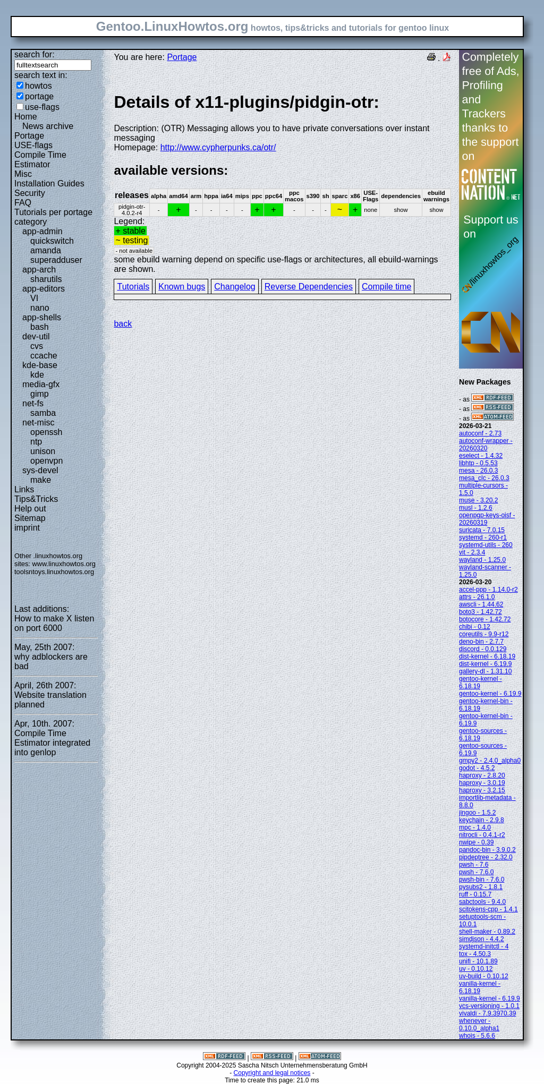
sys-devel (40, 470)
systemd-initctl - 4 (483, 946)
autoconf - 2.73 (480, 433)
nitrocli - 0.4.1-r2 (482, 835)
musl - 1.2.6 (475, 507)
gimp (39, 393)
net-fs (33, 403)
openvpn (46, 460)
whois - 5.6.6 (477, 1035)
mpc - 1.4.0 (475, 827)
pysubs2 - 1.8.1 (481, 887)
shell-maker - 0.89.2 (487, 931)
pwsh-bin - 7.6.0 (481, 879)
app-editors (43, 288)
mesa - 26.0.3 (478, 470)
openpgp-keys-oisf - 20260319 (487, 518)
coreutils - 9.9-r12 (483, 634)
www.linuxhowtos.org (64, 564)
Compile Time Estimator (40, 159)
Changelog (234, 286)
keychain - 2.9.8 (481, 820)
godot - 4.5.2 (477, 768)
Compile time (386, 286)
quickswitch (52, 240)
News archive (47, 126)
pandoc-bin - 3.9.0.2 (487, 849)
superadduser (56, 259)
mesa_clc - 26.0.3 (484, 478)
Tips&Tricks (36, 498)
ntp (36, 441)
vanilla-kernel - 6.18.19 (479, 987)
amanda (45, 250)
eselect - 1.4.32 (481, 455)
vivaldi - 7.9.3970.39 (487, 1013)
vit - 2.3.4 (472, 552)
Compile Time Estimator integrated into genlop (52, 743)
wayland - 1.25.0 (482, 560)
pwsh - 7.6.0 (476, 872)
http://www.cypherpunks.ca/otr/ (218, 147)
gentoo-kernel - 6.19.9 (490, 693)
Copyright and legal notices (272, 1073)
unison (42, 451)
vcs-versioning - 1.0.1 (489, 1006)
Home (25, 116)
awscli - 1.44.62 (481, 604)
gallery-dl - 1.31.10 (485, 671)
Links (24, 489)
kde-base (39, 365)
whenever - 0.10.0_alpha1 (479, 1024)
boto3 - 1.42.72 (480, 612)
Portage (29, 135)
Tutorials (133, 286)
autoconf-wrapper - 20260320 (486, 444)
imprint (27, 527)
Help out (30, 508)
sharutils (46, 279)
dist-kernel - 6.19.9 (485, 664)
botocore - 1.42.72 (485, 619)
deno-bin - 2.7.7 (481, 641)
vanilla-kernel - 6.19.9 (489, 998)
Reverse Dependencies (309, 286)
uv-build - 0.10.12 (483, 976)
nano (39, 307)
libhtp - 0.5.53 (478, 463)
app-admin (42, 231)
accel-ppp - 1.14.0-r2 (488, 589)
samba (43, 412)
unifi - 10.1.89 (478, 961)
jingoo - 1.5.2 (477, 812)
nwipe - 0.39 (476, 842)
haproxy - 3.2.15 (482, 790)
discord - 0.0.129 (482, 649)
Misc (23, 173)
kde (37, 374)
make (40, 479)
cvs (36, 346)
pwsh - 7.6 (473, 864)
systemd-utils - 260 (486, 545)
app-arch (39, 269)
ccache (43, 355)
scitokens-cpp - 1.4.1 (488, 909)
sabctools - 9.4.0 (482, 902)
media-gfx (41, 384)
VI (34, 298)
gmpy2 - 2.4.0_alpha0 (490, 760)
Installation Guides (49, 183)
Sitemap (30, 518)
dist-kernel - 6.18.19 (487, 656)
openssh (46, 432)
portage (39, 96)
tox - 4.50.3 (475, 954)
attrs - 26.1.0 (477, 597)
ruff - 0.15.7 (475, 894)
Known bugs (181, 286)
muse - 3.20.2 (478, 500)
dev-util (36, 336)
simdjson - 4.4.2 (481, 939)
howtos (38, 85)
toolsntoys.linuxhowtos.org (54, 572)
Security (29, 193)
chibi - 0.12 (474, 626)
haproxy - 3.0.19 (482, 783)
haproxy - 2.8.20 (482, 775)
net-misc (38, 422)
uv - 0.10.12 (475, 968)
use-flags (42, 107)
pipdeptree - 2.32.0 (486, 857)
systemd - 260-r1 (483, 537)
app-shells (41, 317)
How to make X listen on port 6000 (54, 623)
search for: (34, 54)
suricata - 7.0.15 (482, 530)
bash (39, 326)
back (123, 323)
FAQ (22, 202)
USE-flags (33, 145)
